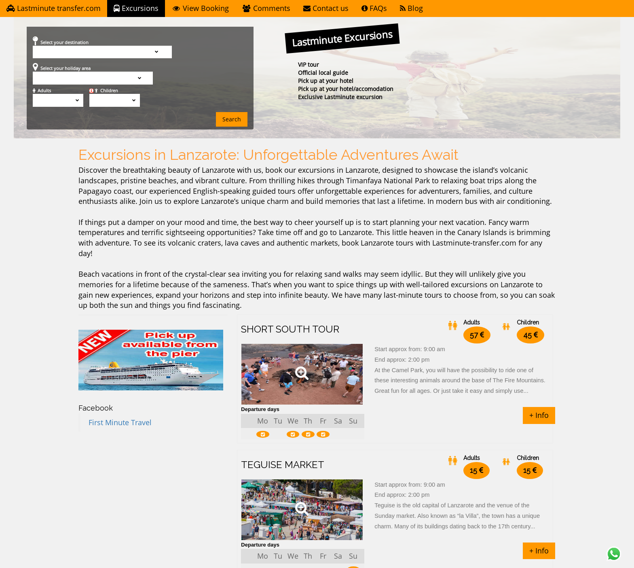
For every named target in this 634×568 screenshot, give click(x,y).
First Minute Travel (120, 423)
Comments (266, 8)
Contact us (326, 8)
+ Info (539, 415)
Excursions (136, 8)
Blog (411, 8)
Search (231, 119)
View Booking (200, 8)
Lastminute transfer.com (53, 8)
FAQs (374, 8)
